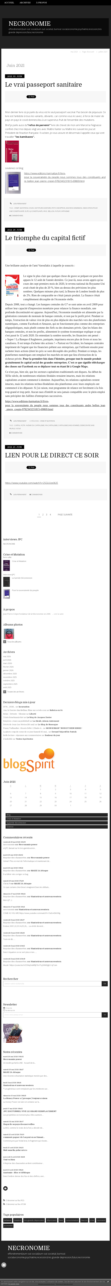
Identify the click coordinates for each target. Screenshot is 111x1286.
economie (8, 1225)
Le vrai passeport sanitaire (43, 84)
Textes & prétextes (24, 739)
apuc (45, 211)
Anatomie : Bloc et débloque (16, 1173)
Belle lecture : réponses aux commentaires (22, 735)
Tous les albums (14, 641)
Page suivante (65, 514)
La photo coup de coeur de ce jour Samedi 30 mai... (25, 732)
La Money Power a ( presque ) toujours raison (25, 1098)
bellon (51, 211)
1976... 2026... (9, 707)
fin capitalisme (51, 425)
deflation (7, 1220)
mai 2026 (7, 656)
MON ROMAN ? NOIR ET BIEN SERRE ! (64, 728)
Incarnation (24, 707)
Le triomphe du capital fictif (45, 238)
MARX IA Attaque (39, 871)
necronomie (9, 844)
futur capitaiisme (62, 211)
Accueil (9, 2)
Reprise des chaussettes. (15, 858)
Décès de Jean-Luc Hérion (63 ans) (18, 725)
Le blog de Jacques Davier (39, 717)
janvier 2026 (8, 670)
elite (27, 211)
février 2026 (8, 667)
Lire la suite (59, 614)
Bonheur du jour (52, 735)
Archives (25, 2)
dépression (52, 1220)
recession (101, 1220)
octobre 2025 (9, 680)
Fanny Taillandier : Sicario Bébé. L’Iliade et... (23, 728)
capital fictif (19, 425)
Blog (8, 815)
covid (31, 208)
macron (84, 1220)
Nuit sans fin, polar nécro (15, 1150)
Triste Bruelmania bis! (13, 717)
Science (10, 827)
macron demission (74, 208)
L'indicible (7, 739)
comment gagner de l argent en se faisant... (24, 1137)
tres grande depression (34, 1220)
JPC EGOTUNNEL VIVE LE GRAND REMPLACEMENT (30, 1111)
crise (92, 1220)
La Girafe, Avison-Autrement (46, 721)
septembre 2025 (10, 684)
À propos (41, 2)
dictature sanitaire (43, 208)
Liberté (32, 714)
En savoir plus (13, 1284)
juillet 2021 (103, 52)
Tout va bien (9, 1160)
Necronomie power (28, 844)
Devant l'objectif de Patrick (64, 732)
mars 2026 (7, 663)
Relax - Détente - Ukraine (14, 714)
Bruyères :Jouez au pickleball (16, 721)
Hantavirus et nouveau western (46, 896)
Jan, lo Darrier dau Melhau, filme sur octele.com (24, 710)
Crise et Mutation (14, 819)
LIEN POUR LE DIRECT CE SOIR (52, 455)
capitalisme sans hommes (68, 425)
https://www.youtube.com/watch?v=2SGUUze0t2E (31, 483)
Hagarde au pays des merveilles (18, 1124)
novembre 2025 (10, 677)
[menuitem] (10, 2)
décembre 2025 (10, 674)
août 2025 (7, 687)
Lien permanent (17, 203)
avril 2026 (7, 660)
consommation (72, 1220)
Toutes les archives (15, 691)
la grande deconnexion (16, 823)
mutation (17, 1220)
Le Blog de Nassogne (48, 725)
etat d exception (58, 208)
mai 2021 (74, 52)
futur (61, 1220)
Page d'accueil (88, 52)
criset (16, 208)
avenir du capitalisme (35, 425)
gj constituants (35, 211)
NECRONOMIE (30, 24)
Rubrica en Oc (56, 710)
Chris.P (6, 883)
